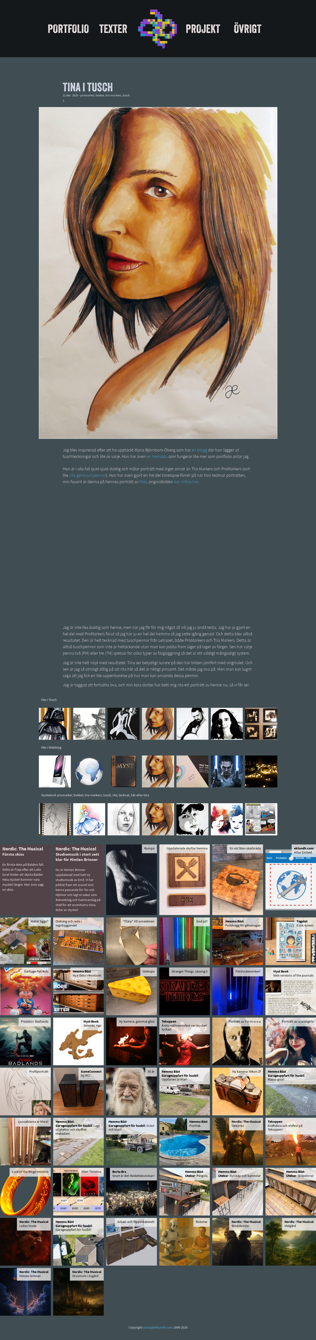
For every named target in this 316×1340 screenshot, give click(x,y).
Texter (113, 28)
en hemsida (157, 457)
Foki (143, 482)
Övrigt (247, 28)
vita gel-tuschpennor (87, 475)
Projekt (203, 28)
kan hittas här (186, 482)
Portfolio (68, 28)
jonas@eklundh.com (158, 1328)
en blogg (199, 450)
